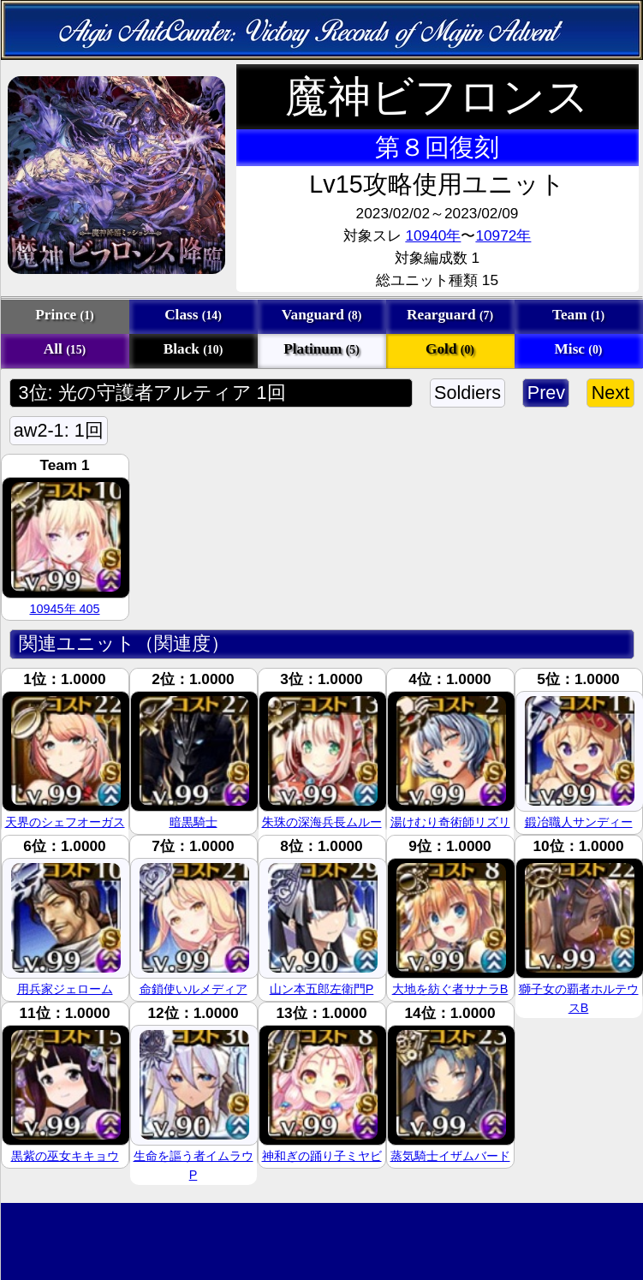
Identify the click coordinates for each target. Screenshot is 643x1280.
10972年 (503, 235)
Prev (546, 392)
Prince (64, 315)
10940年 (433, 235)
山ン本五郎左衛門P (322, 989)
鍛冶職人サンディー (579, 822)
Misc (579, 349)
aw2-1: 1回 (58, 430)
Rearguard (450, 315)
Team (578, 315)
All (65, 349)
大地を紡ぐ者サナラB (450, 989)
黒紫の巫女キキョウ (65, 1156)
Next (610, 392)
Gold (450, 349)
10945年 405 (64, 609)
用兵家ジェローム (65, 989)
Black (193, 349)
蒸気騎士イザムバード (450, 1156)
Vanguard (322, 315)
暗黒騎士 (193, 822)
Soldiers (468, 392)
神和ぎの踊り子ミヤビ (322, 1156)
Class (193, 315)
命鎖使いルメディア (193, 989)
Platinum (321, 349)
